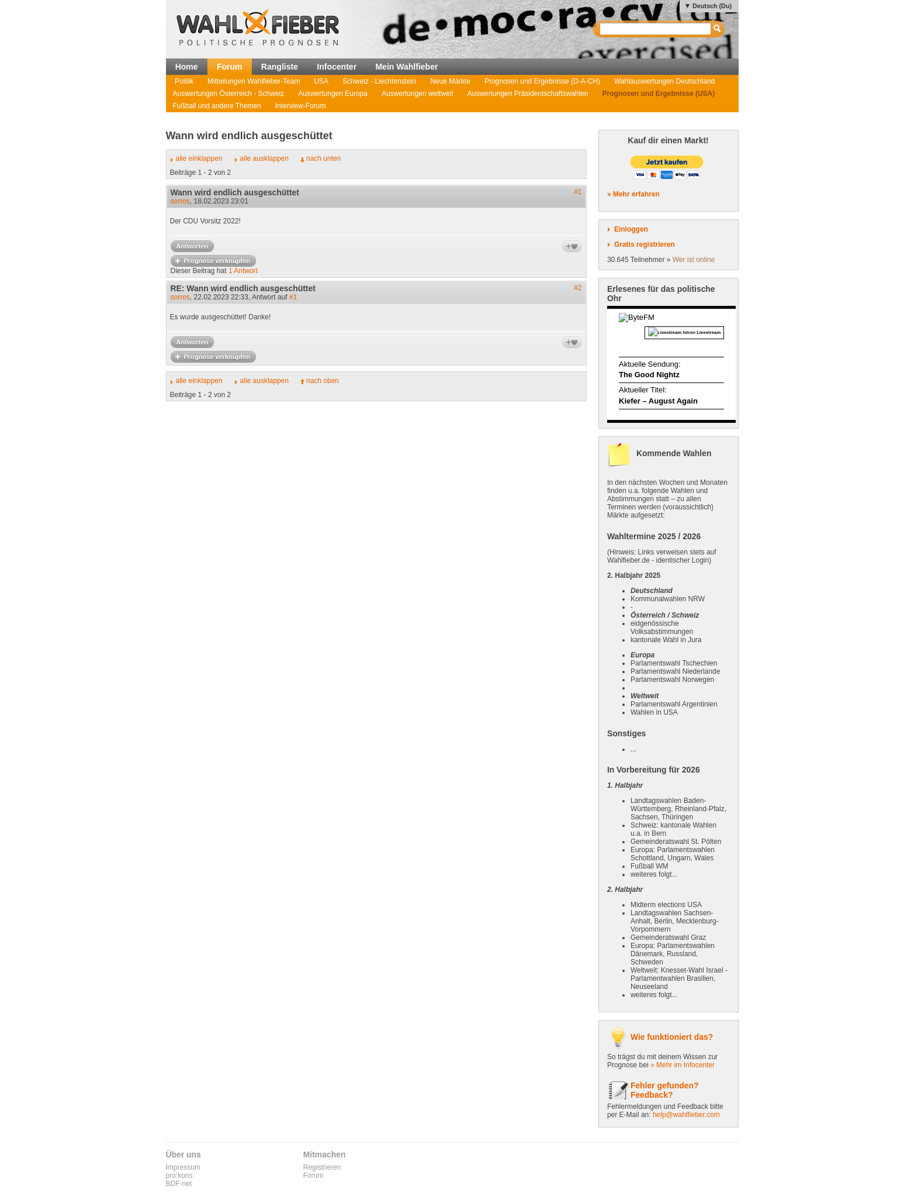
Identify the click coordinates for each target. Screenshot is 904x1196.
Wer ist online (694, 260)
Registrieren (322, 1167)
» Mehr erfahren (633, 194)
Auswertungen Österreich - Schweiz (229, 93)
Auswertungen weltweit (417, 93)
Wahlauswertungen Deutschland (664, 81)
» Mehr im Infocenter (682, 1065)
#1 (577, 192)
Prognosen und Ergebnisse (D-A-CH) (542, 81)
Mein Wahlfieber (406, 66)
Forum (230, 66)
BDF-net (179, 1184)
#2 (577, 288)
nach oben (322, 381)
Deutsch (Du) (712, 5)
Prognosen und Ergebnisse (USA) (658, 93)
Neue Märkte (450, 81)
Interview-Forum (300, 106)
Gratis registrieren (644, 244)
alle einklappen (199, 158)
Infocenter (336, 66)
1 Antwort (243, 271)
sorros (180, 201)
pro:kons (179, 1175)
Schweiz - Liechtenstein (379, 81)
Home (186, 66)
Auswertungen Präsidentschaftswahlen (527, 93)
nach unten (323, 158)
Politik (184, 81)
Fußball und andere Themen (217, 106)
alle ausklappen (264, 158)
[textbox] (656, 29)
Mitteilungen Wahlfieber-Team (253, 81)
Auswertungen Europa (333, 93)
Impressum (183, 1167)
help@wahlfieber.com (686, 1115)
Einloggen (631, 229)
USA (321, 81)
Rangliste (279, 66)
